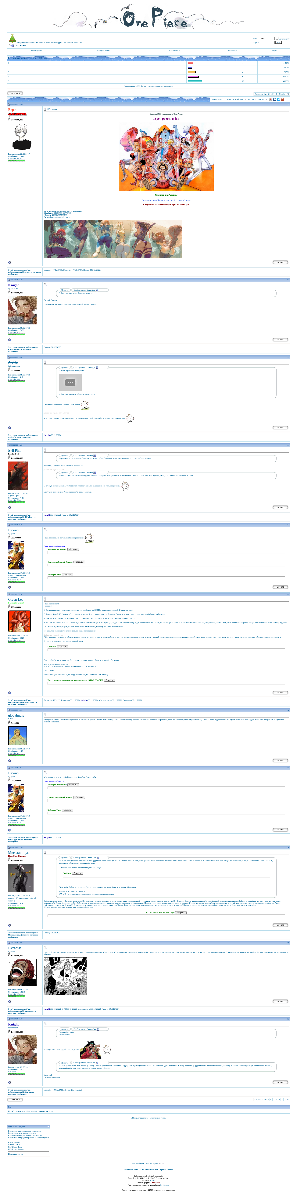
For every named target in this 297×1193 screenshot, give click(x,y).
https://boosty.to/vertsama (60, 217)
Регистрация (36, 50)
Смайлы (11, 1144)
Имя (255, 38)
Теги (9, 1107)
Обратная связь (131, 1169)
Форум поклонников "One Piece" (30, 43)
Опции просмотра (256, 99)
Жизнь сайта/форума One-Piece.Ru (59, 43)
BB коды (12, 1142)
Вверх (170, 1169)
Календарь (232, 50)
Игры (274, 50)
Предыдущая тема (140, 1118)
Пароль (256, 42)
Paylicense (164, 1185)
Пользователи (174, 50)
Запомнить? (282, 39)
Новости (78, 43)
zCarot (153, 1180)
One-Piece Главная (149, 1169)
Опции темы (216, 99)
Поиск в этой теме (235, 99)
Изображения (103, 50)
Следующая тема (157, 1118)
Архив (163, 1169)
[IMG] (11, 1147)
